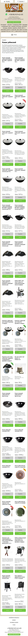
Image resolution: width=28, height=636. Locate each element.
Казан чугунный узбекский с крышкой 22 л (20, 170)
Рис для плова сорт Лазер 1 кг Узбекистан (19, 358)
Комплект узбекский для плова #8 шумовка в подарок (7, 322)
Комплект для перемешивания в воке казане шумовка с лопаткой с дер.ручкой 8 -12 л (7, 540)
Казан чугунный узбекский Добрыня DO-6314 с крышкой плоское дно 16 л (20, 207)
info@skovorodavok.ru (14, 617)
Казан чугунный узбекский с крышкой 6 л (7, 97)
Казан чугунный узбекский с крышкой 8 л (20, 97)
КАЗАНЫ (4, 40)
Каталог (8, 1)
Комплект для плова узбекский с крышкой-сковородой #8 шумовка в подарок (7, 359)
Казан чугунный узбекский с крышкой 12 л (7, 133)
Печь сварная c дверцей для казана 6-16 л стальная (20, 577)
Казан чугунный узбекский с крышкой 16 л (20, 133)
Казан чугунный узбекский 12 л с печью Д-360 (6, 577)
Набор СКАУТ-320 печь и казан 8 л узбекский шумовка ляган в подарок (19, 282)
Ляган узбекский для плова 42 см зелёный (20, 502)
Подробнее (8, 87)
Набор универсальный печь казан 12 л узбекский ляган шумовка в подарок (20, 540)
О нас (14, 624)
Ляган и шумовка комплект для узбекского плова (6, 503)
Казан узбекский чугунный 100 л (6, 430)
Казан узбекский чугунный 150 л (19, 430)
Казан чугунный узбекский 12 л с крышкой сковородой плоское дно (7, 282)
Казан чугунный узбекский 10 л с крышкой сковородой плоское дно (20, 244)
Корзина (21, 1)
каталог (14, 620)
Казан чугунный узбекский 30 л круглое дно (6, 395)
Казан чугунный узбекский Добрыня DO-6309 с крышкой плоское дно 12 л (7, 207)
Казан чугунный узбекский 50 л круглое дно (19, 395)
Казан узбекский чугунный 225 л (6, 466)
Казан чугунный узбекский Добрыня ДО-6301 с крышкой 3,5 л (7, 59)
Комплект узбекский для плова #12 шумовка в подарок (20, 322)
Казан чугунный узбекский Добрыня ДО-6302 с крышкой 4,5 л (20, 59)
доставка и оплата (14, 622)
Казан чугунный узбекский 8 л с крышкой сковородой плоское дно (7, 244)
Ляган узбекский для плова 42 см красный (20, 466)
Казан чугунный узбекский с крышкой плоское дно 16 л (7, 170)
